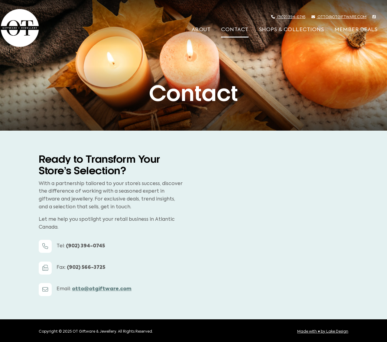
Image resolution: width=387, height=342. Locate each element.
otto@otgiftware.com (338, 17)
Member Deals (355, 29)
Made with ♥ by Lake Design (322, 332)
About (201, 29)
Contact (235, 29)
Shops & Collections (291, 29)
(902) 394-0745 (288, 17)
